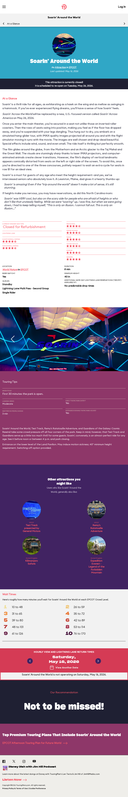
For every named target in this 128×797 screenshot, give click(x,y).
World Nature (9, 269)
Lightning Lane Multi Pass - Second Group (25, 288)
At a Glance (13, 23)
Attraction (60, 67)
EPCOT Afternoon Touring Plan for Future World (34, 743)
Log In (122, 6)
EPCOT (72, 67)
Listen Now (15, 780)
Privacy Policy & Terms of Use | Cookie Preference (24, 788)
